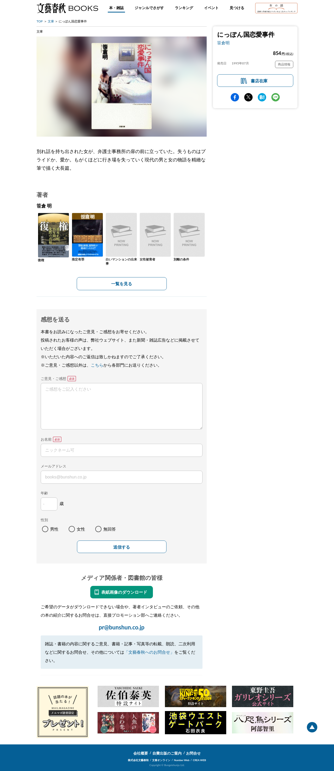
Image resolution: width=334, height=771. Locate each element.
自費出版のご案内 (167, 753)
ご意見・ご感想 (53, 378)
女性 (81, 528)
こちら (97, 364)
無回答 (109, 528)
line (275, 97)
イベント (211, 7)
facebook (235, 97)
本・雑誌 (116, 7)
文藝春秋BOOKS (67, 8)
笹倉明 (223, 42)
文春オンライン (161, 760)
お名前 (46, 439)
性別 (44, 520)
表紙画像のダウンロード (124, 592)
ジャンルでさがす (149, 7)
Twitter (248, 97)
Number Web (181, 760)
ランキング (184, 7)
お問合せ (193, 753)
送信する (121, 547)
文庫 (51, 21)
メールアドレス (53, 466)
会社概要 (140, 753)
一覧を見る (121, 283)
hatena (262, 97)
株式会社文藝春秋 (138, 760)
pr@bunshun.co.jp (121, 627)
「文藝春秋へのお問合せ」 (149, 651)
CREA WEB (199, 760)
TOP (40, 21)
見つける (237, 7)
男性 (54, 528)
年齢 (44, 493)
